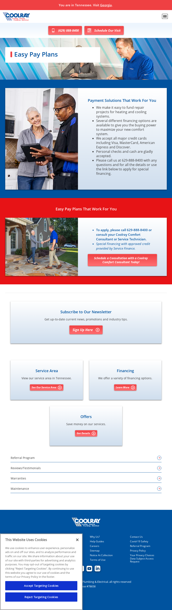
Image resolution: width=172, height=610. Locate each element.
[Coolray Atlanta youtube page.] (89, 569)
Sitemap (94, 550)
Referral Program (140, 546)
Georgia (106, 5)
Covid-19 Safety (139, 541)
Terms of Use (98, 559)
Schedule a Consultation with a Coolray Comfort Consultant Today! (121, 260)
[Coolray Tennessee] (16, 16)
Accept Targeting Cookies (41, 586)
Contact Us (136, 536)
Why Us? (95, 536)
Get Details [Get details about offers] (86, 433)
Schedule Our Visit (104, 30)
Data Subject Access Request (142, 560)
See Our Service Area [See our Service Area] (47, 387)
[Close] (77, 539)
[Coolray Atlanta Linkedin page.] (97, 569)
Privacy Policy (138, 550)
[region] (41, 572)
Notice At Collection (101, 555)
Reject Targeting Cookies (41, 597)
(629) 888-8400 (65, 30)
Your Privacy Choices (142, 555)
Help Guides (97, 541)
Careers (94, 546)
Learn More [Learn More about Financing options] (125, 387)
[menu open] (165, 16)
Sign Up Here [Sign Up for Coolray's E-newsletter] (86, 330)
